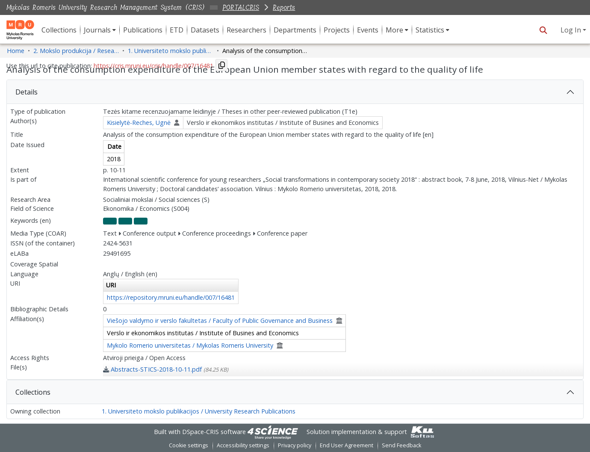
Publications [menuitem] (142, 30)
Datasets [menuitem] (205, 30)
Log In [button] (571, 30)
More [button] (394, 30)
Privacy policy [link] (294, 445)
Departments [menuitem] (295, 30)
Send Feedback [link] (401, 445)
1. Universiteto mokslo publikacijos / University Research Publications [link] (170, 51)
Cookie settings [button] (188, 445)
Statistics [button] (430, 30)
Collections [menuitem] (59, 30)
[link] (165, 369)
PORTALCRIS (240, 7)
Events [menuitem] (367, 30)
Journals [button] (97, 30)
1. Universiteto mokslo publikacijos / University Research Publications (198, 411)
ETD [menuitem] (176, 30)
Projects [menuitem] (337, 30)
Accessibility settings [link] (243, 445)
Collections (32, 392)
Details (26, 92)
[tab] (295, 92)
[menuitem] (99, 30)
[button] (543, 30)
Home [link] (15, 51)
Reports (284, 7)
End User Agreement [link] (346, 445)
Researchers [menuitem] (246, 30)
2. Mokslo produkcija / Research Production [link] (76, 51)
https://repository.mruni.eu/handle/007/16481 (171, 297)
